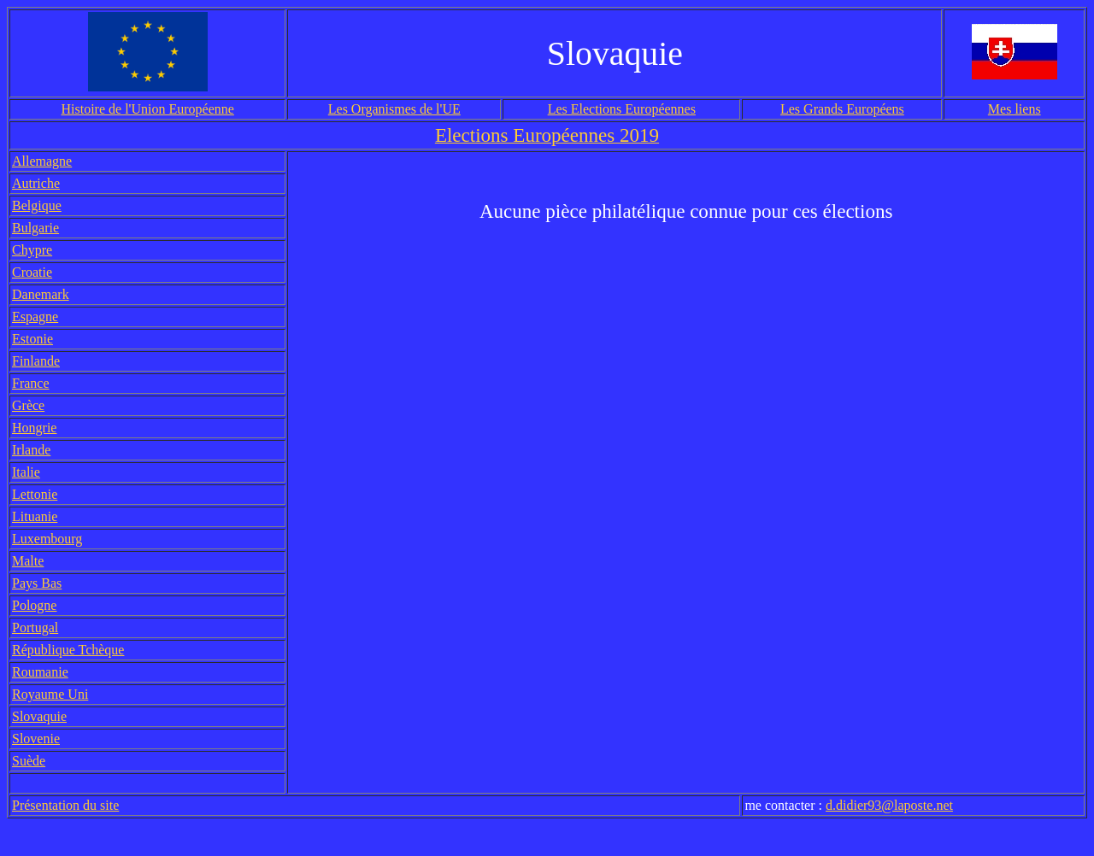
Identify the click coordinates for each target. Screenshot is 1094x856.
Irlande (31, 450)
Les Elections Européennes (622, 109)
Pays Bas (37, 583)
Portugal (35, 627)
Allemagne (42, 161)
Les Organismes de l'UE (394, 109)
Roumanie (40, 672)
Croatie (32, 272)
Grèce (28, 405)
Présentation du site (65, 805)
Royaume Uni (50, 694)
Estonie (32, 338)
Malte (28, 561)
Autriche (36, 183)
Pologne (34, 605)
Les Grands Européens (842, 109)
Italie (26, 472)
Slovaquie (39, 716)
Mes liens (1014, 109)
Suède (28, 760)
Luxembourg (47, 538)
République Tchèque (68, 649)
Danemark (40, 294)
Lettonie (34, 494)
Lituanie (34, 516)
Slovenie (36, 738)
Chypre (32, 250)
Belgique (37, 205)
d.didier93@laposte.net (889, 805)
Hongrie (34, 427)
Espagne (35, 316)
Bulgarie (35, 227)
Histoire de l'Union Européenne (147, 109)
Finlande (36, 361)
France (31, 383)
